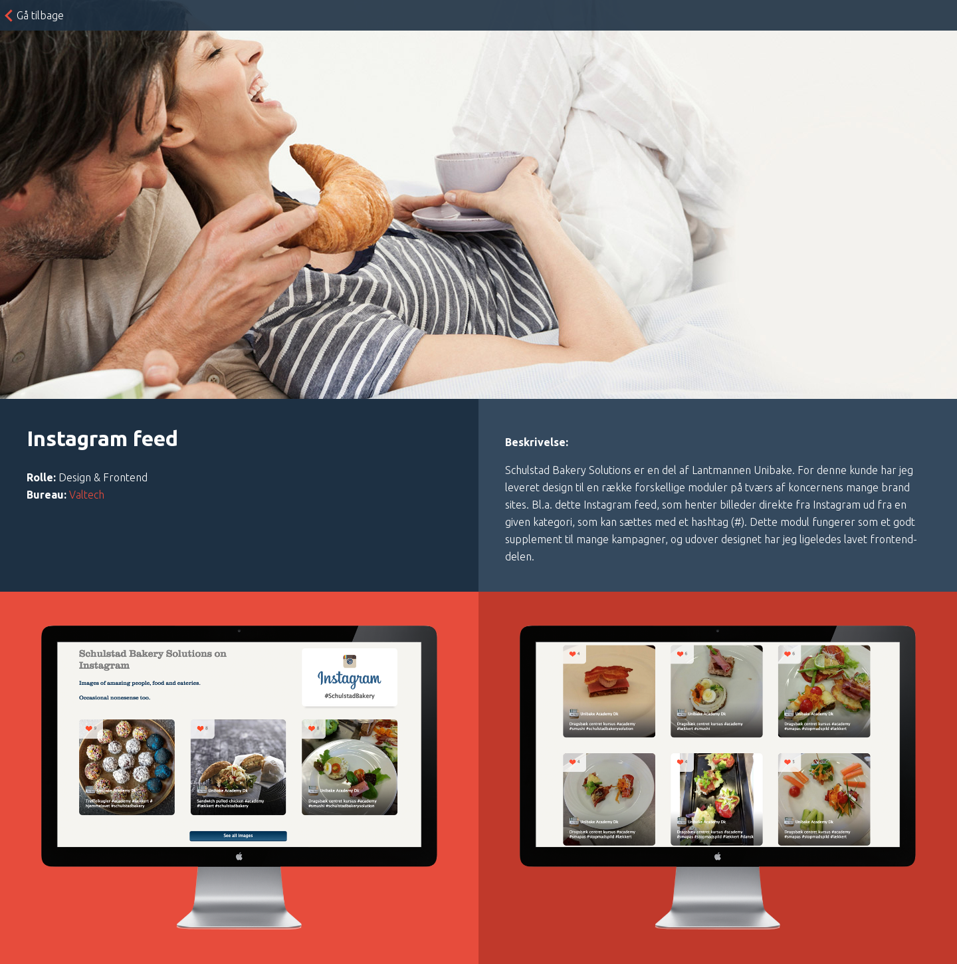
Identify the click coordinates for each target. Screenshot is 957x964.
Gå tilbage (40, 15)
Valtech (86, 495)
